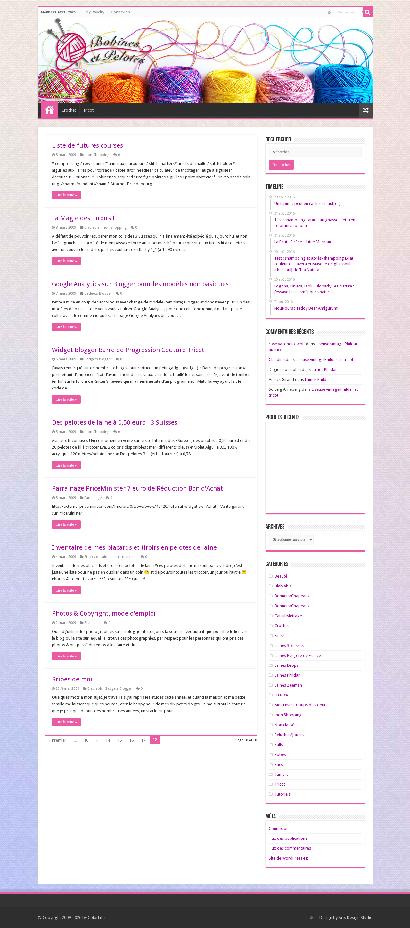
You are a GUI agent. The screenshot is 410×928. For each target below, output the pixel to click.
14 (107, 740)
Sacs (279, 764)
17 (143, 740)
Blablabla (92, 227)
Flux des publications (288, 838)
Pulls (279, 744)
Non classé (284, 724)
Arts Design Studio (356, 917)
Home (49, 109)
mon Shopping (96, 155)
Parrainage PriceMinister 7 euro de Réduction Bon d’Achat (137, 488)
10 (86, 740)
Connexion (120, 12)
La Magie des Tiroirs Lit (86, 218)
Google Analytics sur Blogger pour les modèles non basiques (140, 284)
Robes (280, 754)
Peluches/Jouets (289, 734)
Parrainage (93, 498)
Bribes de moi (72, 679)
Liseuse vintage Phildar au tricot (324, 359)
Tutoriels (283, 794)
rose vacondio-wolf (287, 344)
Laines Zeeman (288, 685)
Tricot (88, 110)
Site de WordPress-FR (288, 858)
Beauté (281, 576)
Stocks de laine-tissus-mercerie (110, 557)
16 (131, 740)
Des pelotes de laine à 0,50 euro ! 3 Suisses (114, 422)
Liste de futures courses (87, 145)
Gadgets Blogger (97, 293)
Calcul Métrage (288, 615)
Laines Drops (287, 665)
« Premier (57, 740)
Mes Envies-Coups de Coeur (300, 705)
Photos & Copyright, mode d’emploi (104, 613)
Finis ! (279, 635)
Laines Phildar (324, 369)
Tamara (282, 774)
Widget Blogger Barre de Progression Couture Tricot (128, 350)
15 (119, 740)
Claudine (277, 359)
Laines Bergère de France (298, 655)
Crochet (69, 110)
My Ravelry (95, 12)
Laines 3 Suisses (289, 645)
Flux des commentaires (290, 848)
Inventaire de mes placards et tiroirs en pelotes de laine (134, 547)
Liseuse (281, 695)
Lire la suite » (66, 195)
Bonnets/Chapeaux (292, 596)
